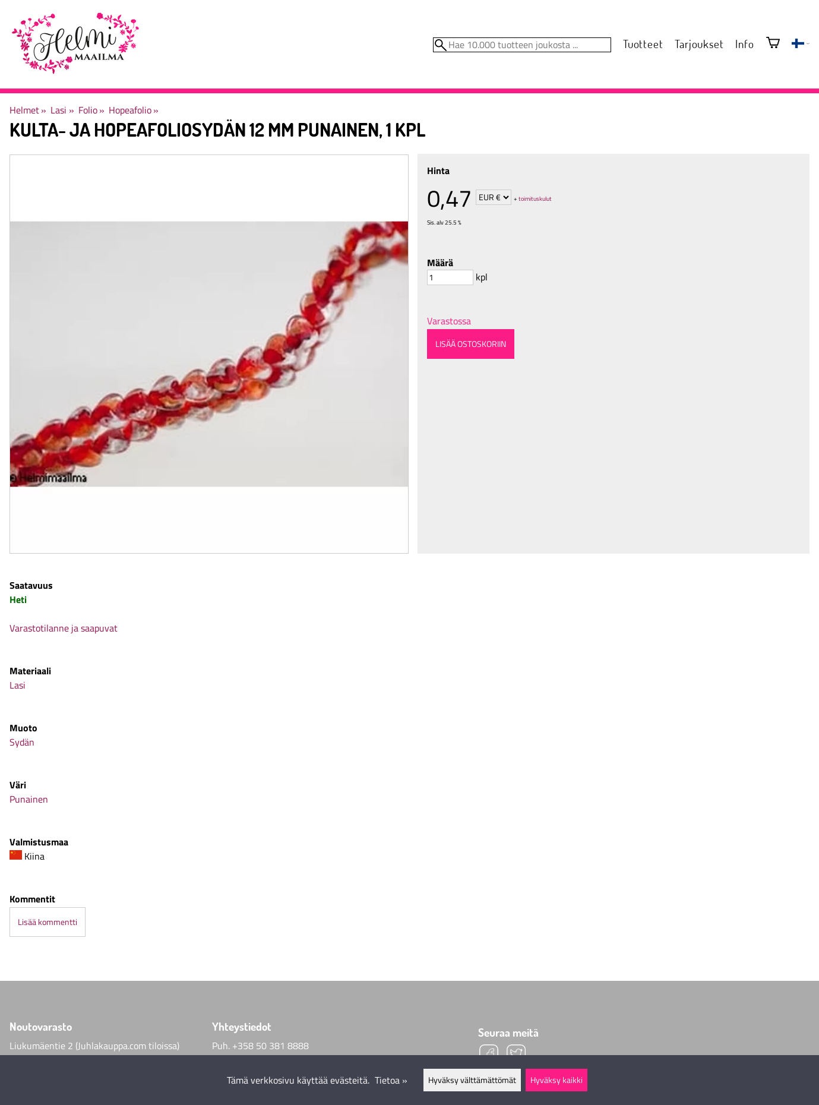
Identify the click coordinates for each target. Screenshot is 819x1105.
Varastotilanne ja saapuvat (64, 628)
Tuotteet (643, 43)
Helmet (28, 110)
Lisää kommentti (47, 922)
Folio (91, 110)
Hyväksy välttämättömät (472, 1080)
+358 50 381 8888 (270, 1045)
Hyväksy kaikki (556, 1080)
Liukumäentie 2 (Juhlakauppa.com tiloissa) (94, 1045)
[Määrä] (450, 277)
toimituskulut (535, 198)
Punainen (29, 799)
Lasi (62, 110)
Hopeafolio (134, 110)
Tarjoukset (699, 43)
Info (744, 43)
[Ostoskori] (773, 43)
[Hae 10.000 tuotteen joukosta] (522, 44)
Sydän (22, 742)
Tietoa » (391, 1080)
